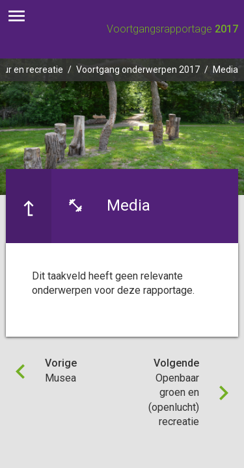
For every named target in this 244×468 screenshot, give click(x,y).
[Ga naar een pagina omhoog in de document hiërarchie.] (28, 206)
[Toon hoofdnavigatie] (16, 16)
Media (225, 69)
